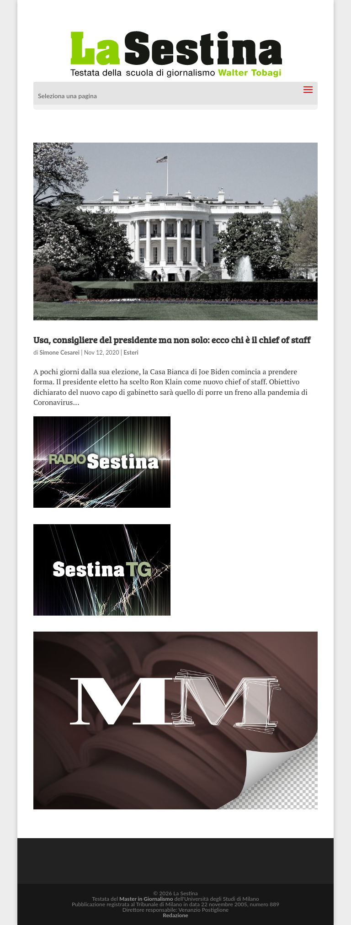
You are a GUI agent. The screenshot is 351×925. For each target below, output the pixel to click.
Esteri (130, 352)
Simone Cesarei (60, 352)
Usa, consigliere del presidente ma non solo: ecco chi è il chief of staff (171, 339)
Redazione (175, 915)
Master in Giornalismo (146, 898)
